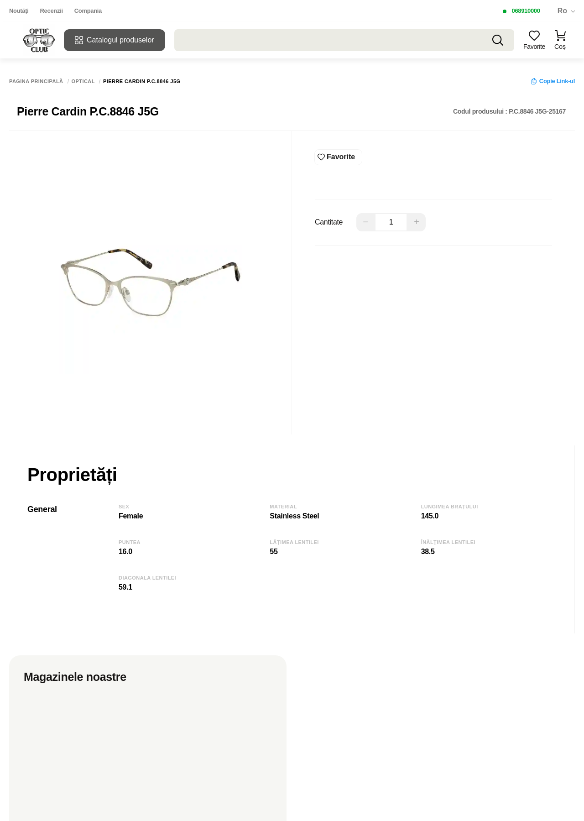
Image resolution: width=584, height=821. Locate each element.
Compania (88, 10)
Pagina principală (36, 81)
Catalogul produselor (114, 40)
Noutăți (19, 10)
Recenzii (51, 10)
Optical (83, 81)
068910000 (525, 10)
